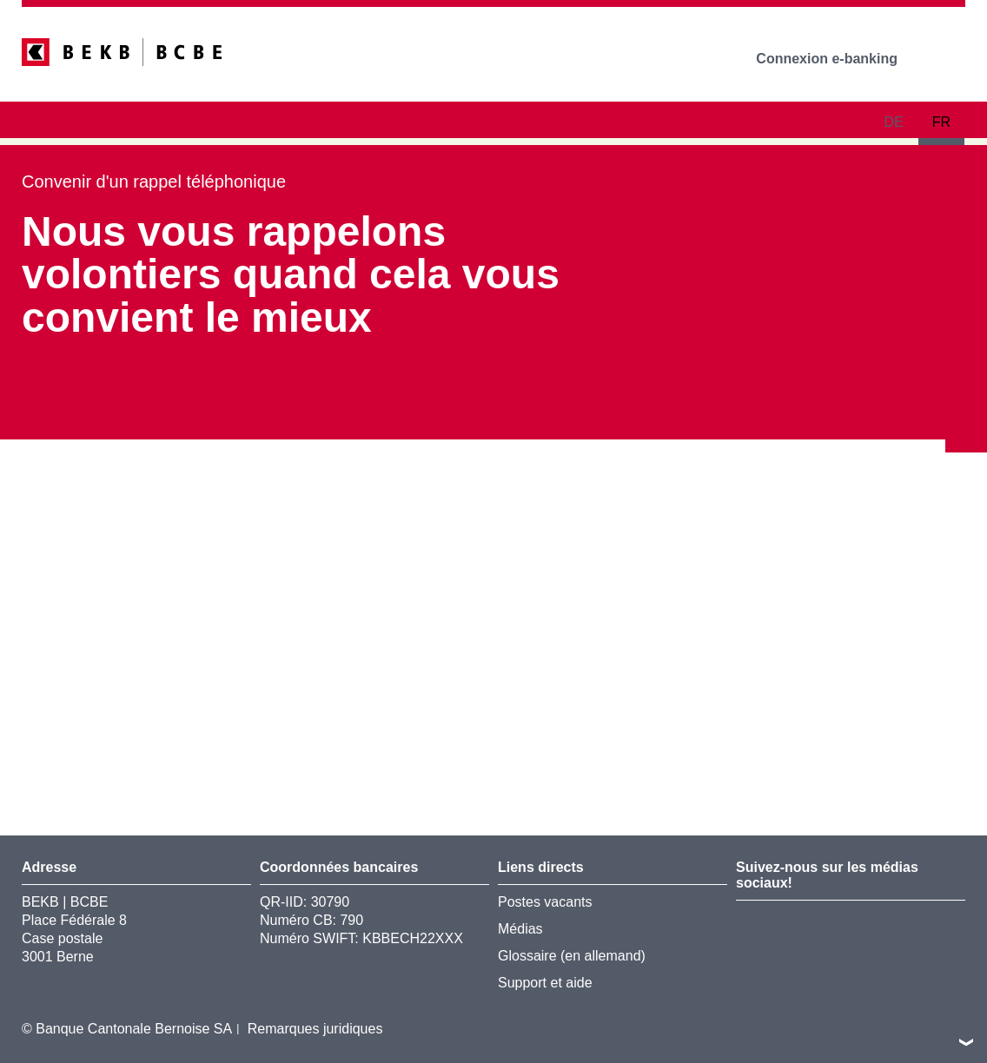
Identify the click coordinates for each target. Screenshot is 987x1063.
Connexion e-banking (839, 58)
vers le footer (966, 1042)
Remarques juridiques (315, 1028)
